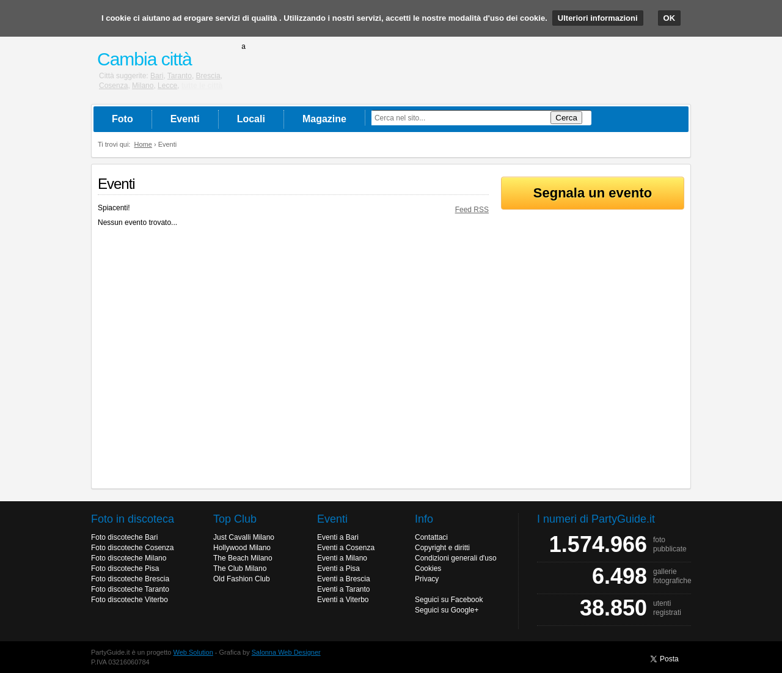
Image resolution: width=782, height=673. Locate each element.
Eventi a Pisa (338, 568)
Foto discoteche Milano (128, 558)
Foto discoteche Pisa (125, 568)
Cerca (566, 117)
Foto (122, 119)
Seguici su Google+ (446, 610)
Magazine (324, 119)
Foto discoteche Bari (124, 537)
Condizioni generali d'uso (456, 558)
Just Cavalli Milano (243, 537)
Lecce (167, 85)
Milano (142, 85)
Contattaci (431, 537)
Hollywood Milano (242, 547)
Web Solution (193, 652)
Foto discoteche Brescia (130, 579)
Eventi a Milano (342, 558)
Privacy (427, 579)
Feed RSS (472, 209)
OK (669, 18)
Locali (251, 119)
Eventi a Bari (338, 537)
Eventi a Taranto (343, 589)
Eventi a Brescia (343, 579)
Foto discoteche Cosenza (132, 547)
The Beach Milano (242, 558)
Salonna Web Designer (286, 652)
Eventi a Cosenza (346, 547)
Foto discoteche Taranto (130, 589)
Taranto (179, 76)
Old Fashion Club (241, 579)
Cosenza (113, 85)
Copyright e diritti (442, 547)
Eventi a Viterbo (343, 599)
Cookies (428, 568)
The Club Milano (239, 568)
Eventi (185, 119)
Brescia (208, 76)
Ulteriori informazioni (598, 18)
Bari (156, 76)
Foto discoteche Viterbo (129, 599)
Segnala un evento (592, 192)
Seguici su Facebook (449, 599)
